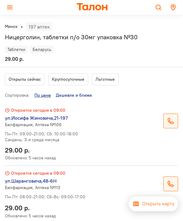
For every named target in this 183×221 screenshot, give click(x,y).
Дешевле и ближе (74, 95)
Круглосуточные (68, 79)
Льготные (105, 79)
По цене (42, 95)
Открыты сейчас (25, 79)
